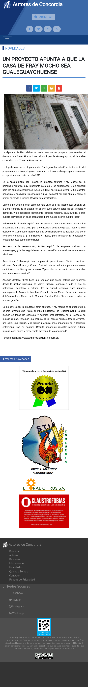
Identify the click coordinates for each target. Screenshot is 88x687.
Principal (14, 551)
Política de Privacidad (22, 579)
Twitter (15, 599)
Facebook (16, 593)
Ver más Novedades (15, 359)
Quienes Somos (18, 571)
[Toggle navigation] (7, 39)
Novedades (15, 48)
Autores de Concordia (33, 4)
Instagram (16, 606)
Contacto (14, 575)
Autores (13, 555)
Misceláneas (16, 563)
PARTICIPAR (43, 16)
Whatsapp (16, 613)
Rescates (14, 559)
